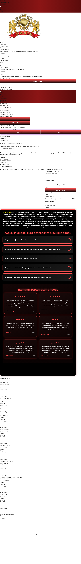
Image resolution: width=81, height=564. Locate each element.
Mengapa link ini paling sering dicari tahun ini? (21, 258)
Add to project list (60, 185)
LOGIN (15, 119)
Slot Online (3, 109)
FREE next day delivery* (20, 127)
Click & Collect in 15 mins (6, 127)
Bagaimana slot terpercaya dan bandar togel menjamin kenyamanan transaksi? (32, 249)
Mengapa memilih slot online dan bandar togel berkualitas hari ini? (28, 277)
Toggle (1, 11)
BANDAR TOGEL (4, 110)
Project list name (49, 201)
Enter (48, 175)
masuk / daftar (61, 190)
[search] (7, 41)
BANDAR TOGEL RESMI (6, 114)
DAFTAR (15, 123)
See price (2, 387)
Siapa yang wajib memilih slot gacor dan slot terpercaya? (24, 240)
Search (2, 42)
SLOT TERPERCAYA (5, 107)
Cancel (47, 207)
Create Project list (50, 205)
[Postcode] (7, 518)
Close (14, 129)
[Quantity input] (7, 392)
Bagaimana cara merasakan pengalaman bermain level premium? (28, 268)
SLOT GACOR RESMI (6, 112)
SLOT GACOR (4, 105)
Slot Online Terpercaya (6, 116)
